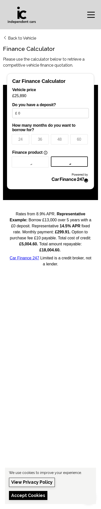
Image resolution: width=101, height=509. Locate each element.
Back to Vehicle (19, 38)
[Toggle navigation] (91, 15)
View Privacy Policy (32, 482)
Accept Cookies (28, 495)
